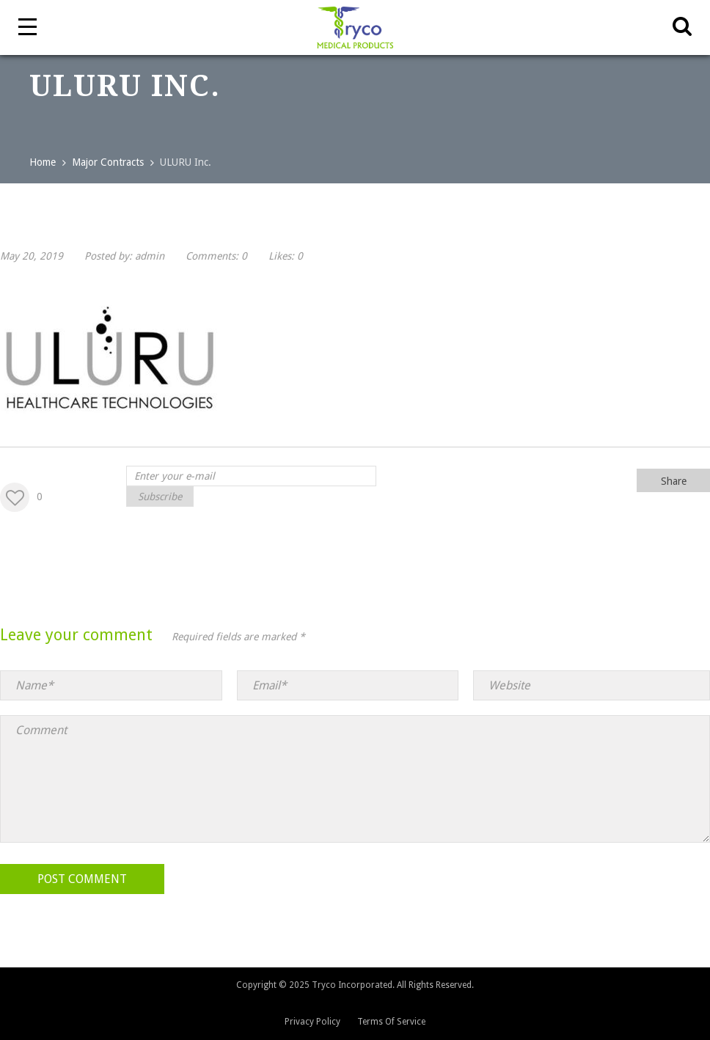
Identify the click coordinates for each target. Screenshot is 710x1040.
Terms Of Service (391, 1022)
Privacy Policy (312, 1022)
